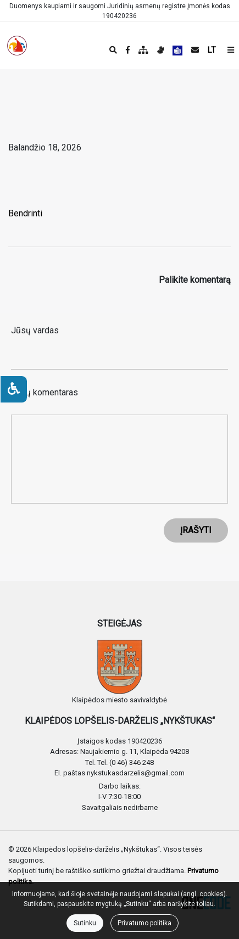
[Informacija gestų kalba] (160, 50)
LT (212, 50)
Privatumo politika (144, 923)
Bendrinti (25, 213)
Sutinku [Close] (85, 923)
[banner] (17, 45)
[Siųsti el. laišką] (195, 50)
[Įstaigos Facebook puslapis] (127, 50)
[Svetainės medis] (143, 50)
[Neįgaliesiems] (13, 389)
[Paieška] (113, 50)
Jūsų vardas (35, 330)
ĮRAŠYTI (196, 530)
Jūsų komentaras (44, 392)
